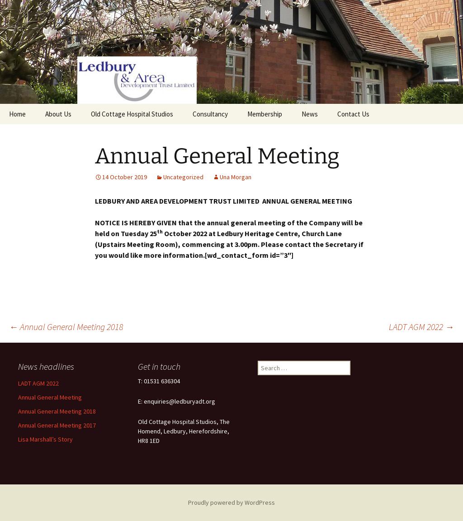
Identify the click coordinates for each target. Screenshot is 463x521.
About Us (58, 114)
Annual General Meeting (50, 397)
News (310, 114)
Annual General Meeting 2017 (57, 425)
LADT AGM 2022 (421, 326)
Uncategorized (183, 177)
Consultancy (210, 114)
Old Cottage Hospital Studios (132, 114)
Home (17, 114)
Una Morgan (235, 177)
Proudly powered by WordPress (231, 502)
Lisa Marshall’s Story (45, 439)
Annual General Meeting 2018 (66, 326)
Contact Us (353, 114)
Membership (264, 114)
